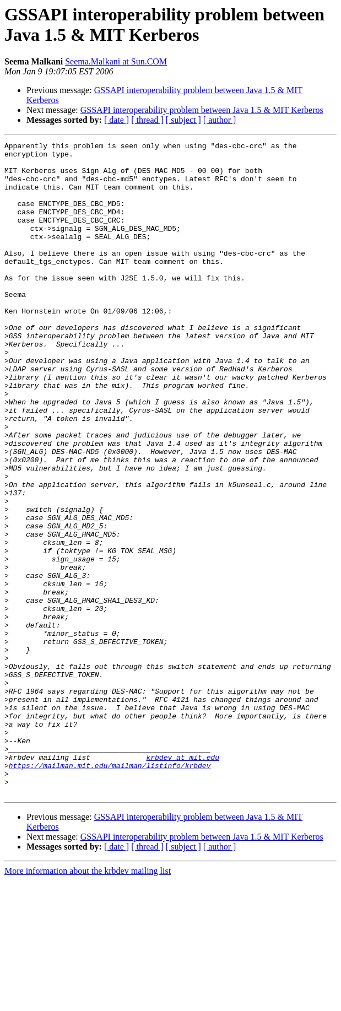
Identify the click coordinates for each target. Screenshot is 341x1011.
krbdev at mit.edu (182, 881)
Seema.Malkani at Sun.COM (116, 61)
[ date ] (116, 120)
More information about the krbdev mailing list (87, 1001)
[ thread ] (147, 120)
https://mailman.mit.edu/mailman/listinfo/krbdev (110, 891)
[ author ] (219, 120)
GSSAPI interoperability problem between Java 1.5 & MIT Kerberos (201, 110)
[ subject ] (183, 120)
